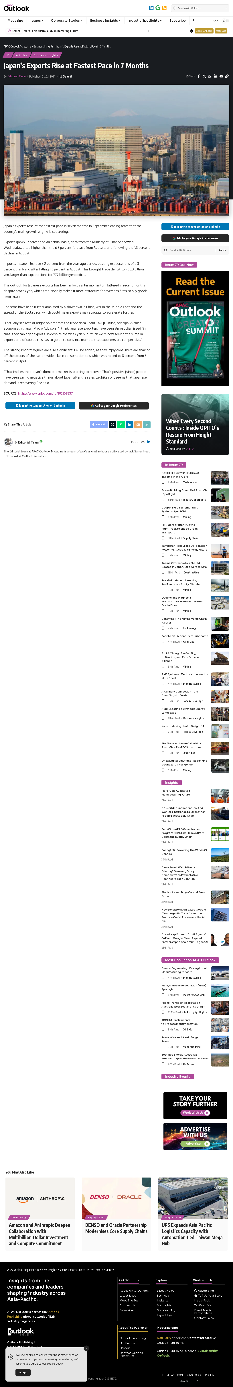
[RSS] (164, 7)
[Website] (143, 442)
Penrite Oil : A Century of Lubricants (184, 636)
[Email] (221, 76)
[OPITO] (179, 448)
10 (8, 55)
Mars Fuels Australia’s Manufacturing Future (51, 31)
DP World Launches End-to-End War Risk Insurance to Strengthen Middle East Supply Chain (183, 811)
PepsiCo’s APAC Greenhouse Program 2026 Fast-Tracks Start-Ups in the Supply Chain (183, 833)
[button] (193, 20)
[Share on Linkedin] (215, 76)
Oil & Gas (188, 641)
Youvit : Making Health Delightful (182, 726)
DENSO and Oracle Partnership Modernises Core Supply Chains (116, 1228)
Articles (21, 55)
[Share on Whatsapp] (209, 76)
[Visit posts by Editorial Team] (8, 442)
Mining (187, 517)
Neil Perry (164, 1338)
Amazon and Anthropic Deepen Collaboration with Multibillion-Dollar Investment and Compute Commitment (39, 1234)
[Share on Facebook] (198, 76)
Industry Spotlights (194, 499)
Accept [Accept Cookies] (23, 1373)
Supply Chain (190, 538)
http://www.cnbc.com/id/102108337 (45, 393)
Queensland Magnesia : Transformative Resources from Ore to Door (182, 601)
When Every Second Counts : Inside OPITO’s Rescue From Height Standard (192, 431)
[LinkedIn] (151, 7)
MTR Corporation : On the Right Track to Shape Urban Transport (179, 528)
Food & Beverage (193, 701)
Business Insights (46, 55)
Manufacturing (192, 683)
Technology (190, 482)
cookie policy (55, 1364)
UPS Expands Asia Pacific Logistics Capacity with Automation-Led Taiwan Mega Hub (192, 1234)
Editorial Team (17, 76)
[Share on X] (204, 76)
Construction (191, 572)
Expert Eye (189, 752)
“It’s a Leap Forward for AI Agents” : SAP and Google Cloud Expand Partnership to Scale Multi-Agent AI (184, 938)
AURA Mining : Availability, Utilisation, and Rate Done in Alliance (180, 657)
